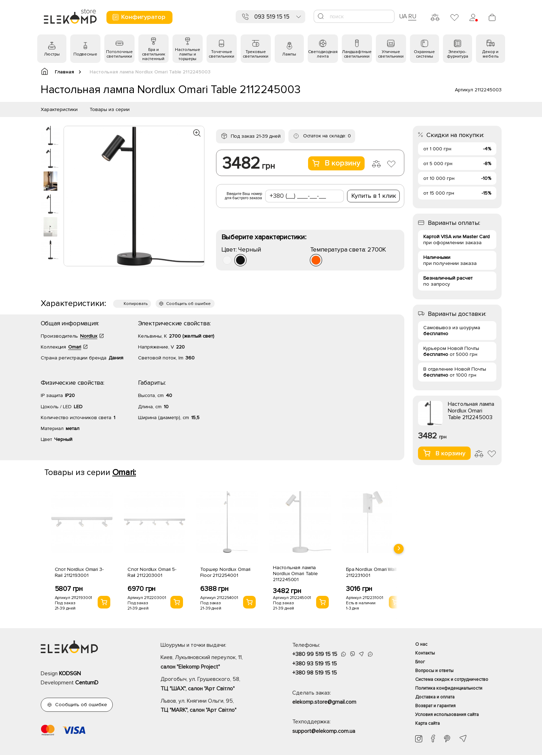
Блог (420, 662)
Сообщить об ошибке (188, 303)
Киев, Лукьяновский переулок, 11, (214, 662)
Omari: (124, 472)
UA (403, 16)
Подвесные (85, 54)
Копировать (136, 303)
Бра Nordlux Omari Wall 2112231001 (371, 572)
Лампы (289, 54)
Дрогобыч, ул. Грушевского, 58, (214, 684)
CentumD (86, 682)
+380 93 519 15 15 (314, 663)
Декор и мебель (490, 54)
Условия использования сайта (447, 714)
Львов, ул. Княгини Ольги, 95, (214, 706)
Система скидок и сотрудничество (451, 679)
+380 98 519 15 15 (314, 672)
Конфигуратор (138, 17)
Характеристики (59, 109)
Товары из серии (110, 109)
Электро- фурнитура (457, 54)
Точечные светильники (221, 54)
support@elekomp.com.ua (323, 731)
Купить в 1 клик (373, 196)
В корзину (336, 163)
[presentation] (399, 549)
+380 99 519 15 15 (314, 654)
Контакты (425, 653)
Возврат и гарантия (435, 706)
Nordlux (88, 336)
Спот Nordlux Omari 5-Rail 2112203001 (152, 572)
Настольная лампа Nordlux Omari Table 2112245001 (295, 573)
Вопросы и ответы (434, 670)
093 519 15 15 (271, 17)
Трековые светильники (255, 54)
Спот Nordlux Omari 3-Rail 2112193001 (79, 572)
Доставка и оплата (435, 697)
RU (412, 16)
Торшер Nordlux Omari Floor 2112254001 (225, 572)
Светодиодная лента (323, 54)
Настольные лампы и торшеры (187, 54)
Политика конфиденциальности (448, 688)
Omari (74, 347)
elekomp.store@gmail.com (324, 701)
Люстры (52, 54)
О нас (421, 644)
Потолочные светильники (119, 54)
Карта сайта (427, 723)
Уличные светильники (391, 54)
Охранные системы (424, 54)
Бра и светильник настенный (153, 54)
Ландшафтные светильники (357, 54)
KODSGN (70, 673)
